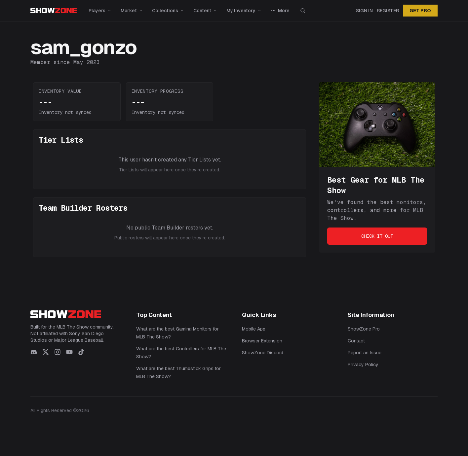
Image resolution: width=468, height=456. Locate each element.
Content (205, 11)
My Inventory (243, 11)
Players (100, 11)
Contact (356, 341)
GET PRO (420, 11)
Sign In (364, 11)
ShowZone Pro (364, 329)
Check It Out (377, 236)
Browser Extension (262, 341)
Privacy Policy (363, 365)
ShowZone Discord (262, 353)
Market (132, 11)
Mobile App (253, 329)
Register (388, 11)
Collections (168, 11)
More (280, 11)
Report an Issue (364, 353)
